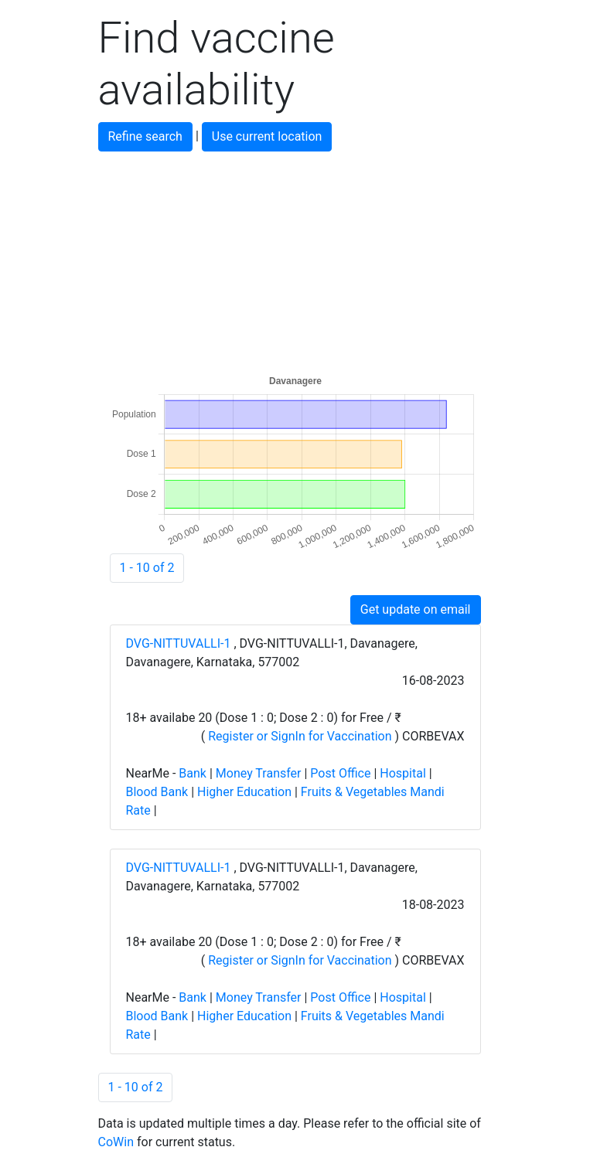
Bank (192, 773)
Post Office (340, 773)
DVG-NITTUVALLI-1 (180, 643)
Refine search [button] (145, 136)
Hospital (403, 773)
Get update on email (415, 609)
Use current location (267, 136)
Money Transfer (259, 773)
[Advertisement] (295, 259)
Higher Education (244, 792)
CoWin (116, 1142)
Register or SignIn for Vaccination (299, 736)
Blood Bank (157, 792)
